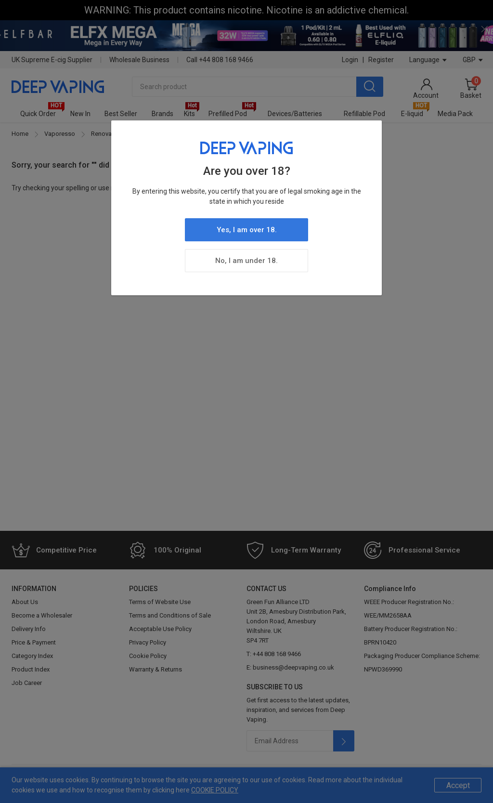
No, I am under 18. (246, 260)
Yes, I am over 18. (247, 229)
